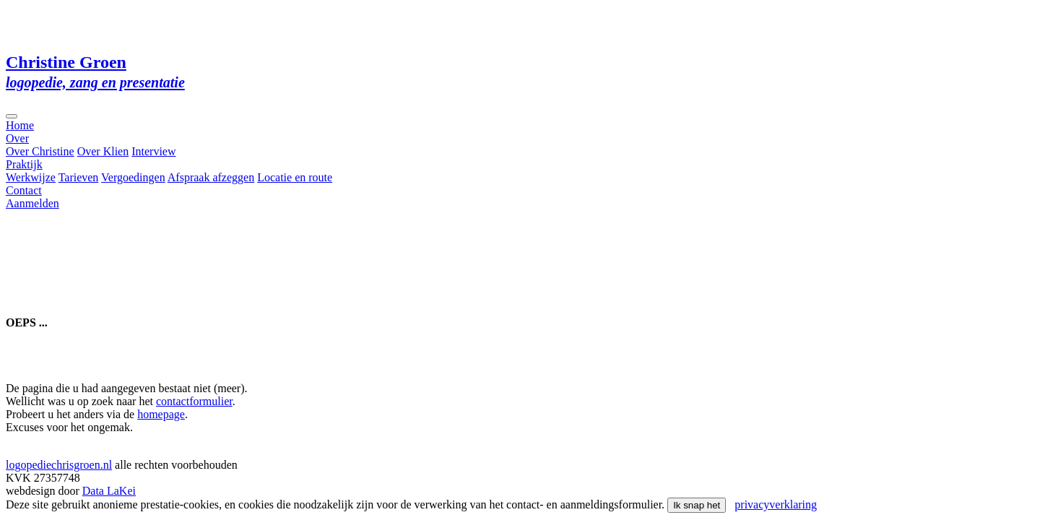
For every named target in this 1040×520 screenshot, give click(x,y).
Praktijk (24, 164)
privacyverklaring (775, 504)
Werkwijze (31, 177)
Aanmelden (32, 203)
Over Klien (103, 151)
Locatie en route (294, 177)
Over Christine (40, 151)
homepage (161, 414)
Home (20, 125)
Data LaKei (109, 491)
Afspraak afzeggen (211, 177)
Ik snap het (696, 505)
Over (17, 138)
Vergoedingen (133, 177)
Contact (24, 190)
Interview (153, 151)
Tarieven (78, 177)
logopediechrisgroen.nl (59, 465)
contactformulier (194, 401)
